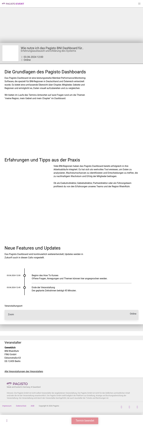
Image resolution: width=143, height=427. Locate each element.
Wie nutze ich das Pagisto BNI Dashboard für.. (52, 48)
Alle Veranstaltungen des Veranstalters (24, 371)
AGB (32, 406)
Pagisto (18, 383)
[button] (139, 3)
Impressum (6, 406)
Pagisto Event (13, 3)
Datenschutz (21, 406)
